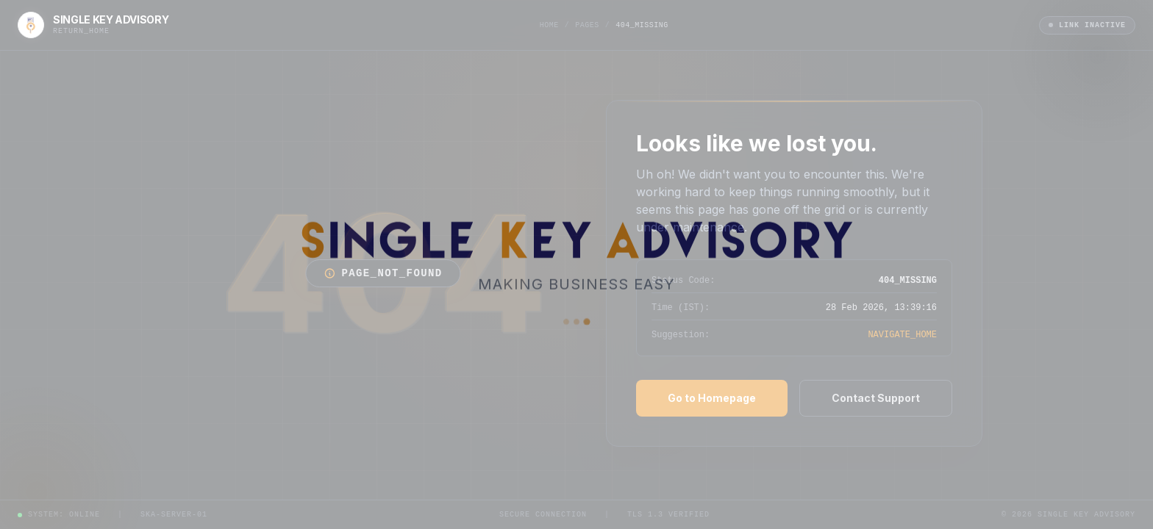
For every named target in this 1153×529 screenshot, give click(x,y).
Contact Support (876, 398)
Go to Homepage (712, 398)
